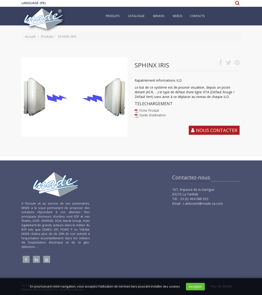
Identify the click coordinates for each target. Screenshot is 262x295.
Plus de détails (221, 286)
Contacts (197, 16)
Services (158, 16)
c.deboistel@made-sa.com (203, 203)
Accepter (195, 286)
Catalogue (136, 16)
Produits (112, 16)
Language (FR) (33, 3)
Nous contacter (216, 130)
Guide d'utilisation (152, 115)
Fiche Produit (149, 110)
